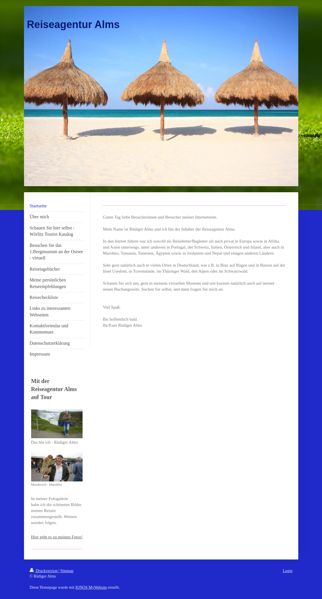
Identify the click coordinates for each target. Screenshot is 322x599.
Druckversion (44, 571)
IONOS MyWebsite (91, 587)
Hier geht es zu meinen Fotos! (57, 537)
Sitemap (66, 571)
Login (287, 571)
